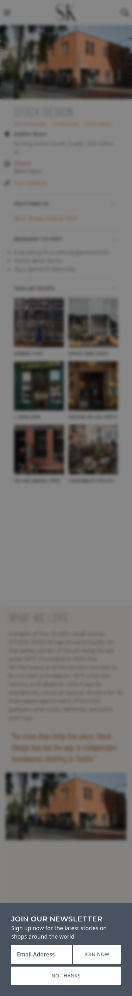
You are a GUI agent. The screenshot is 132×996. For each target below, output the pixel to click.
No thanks (65, 975)
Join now (96, 954)
